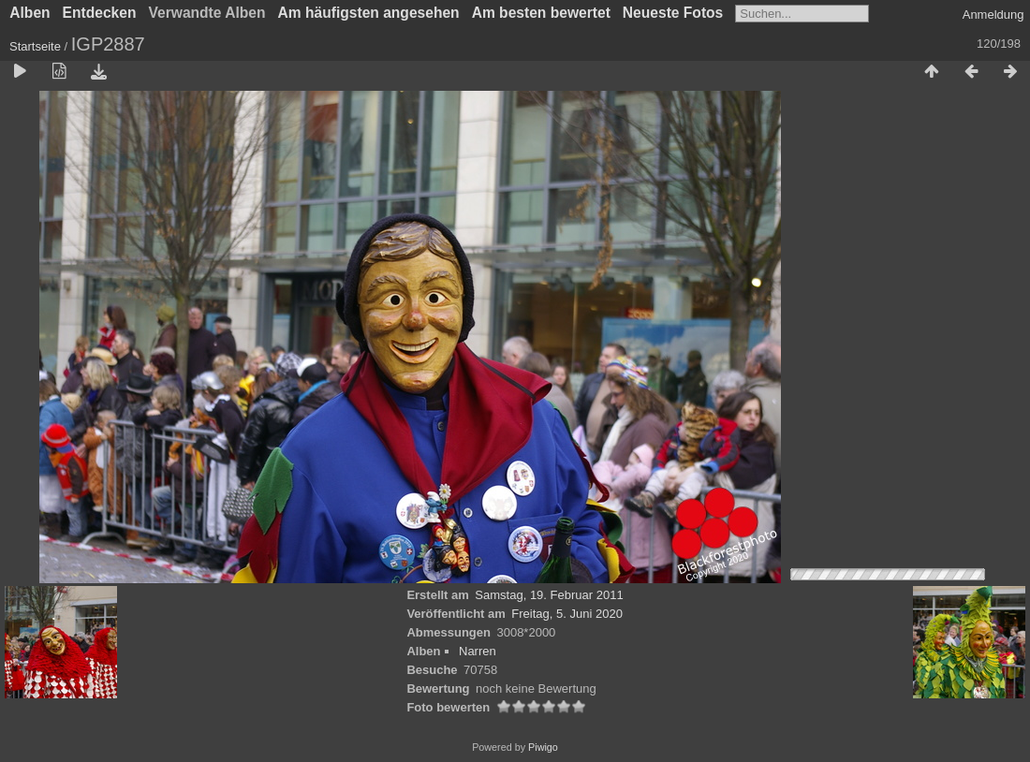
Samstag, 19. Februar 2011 (549, 595)
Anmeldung (993, 14)
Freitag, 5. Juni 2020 (567, 614)
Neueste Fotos (673, 13)
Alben (29, 13)
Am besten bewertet (541, 13)
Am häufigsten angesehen (369, 13)
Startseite (35, 46)
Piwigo (543, 747)
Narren (477, 651)
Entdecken (100, 13)
